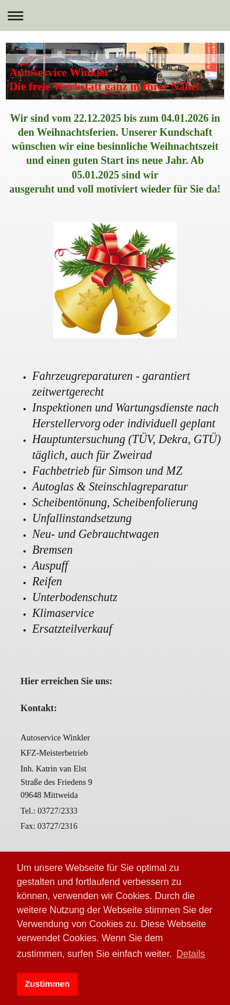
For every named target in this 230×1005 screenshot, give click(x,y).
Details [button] (190, 954)
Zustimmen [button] (47, 984)
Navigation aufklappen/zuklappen (115, 15)
